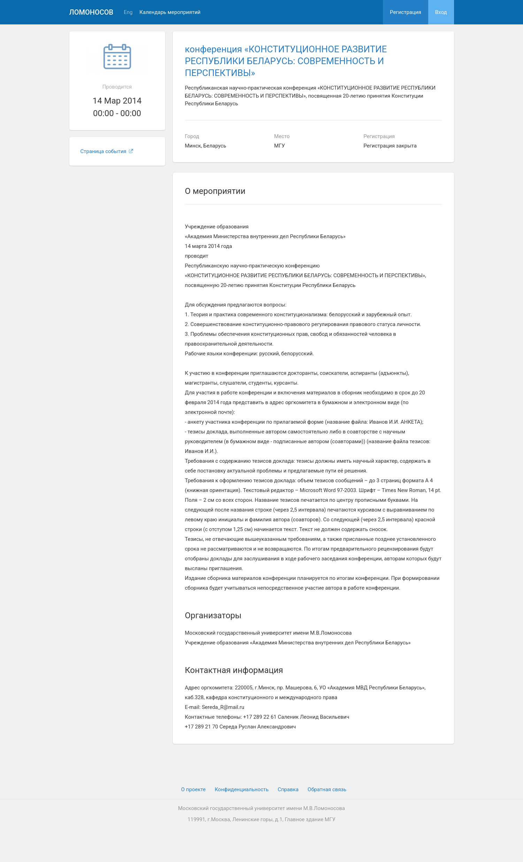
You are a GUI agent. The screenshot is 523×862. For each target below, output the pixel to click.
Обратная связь (327, 789)
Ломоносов (91, 12)
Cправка (288, 789)
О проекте (193, 789)
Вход (441, 12)
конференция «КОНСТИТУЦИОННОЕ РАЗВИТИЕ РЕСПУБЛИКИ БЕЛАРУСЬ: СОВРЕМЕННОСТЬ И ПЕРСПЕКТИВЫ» (286, 61)
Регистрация (405, 12)
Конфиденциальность (242, 789)
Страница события (106, 151)
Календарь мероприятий (169, 12)
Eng (128, 12)
